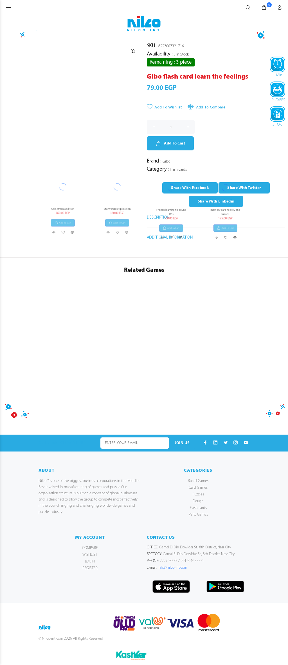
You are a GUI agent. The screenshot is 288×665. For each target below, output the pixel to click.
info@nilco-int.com (172, 568)
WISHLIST (89, 555)
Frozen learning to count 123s (171, 5)
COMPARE (90, 548)
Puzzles (198, 494)
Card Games (198, 488)
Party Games (198, 515)
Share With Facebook (190, 188)
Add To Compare (207, 107)
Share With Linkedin (216, 201)
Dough (198, 501)
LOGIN (90, 561)
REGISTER (90, 568)
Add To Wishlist (164, 107)
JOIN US (182, 443)
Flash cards (198, 508)
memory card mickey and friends (225, 5)
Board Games (198, 481)
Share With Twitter (244, 188)
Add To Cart (170, 143)
